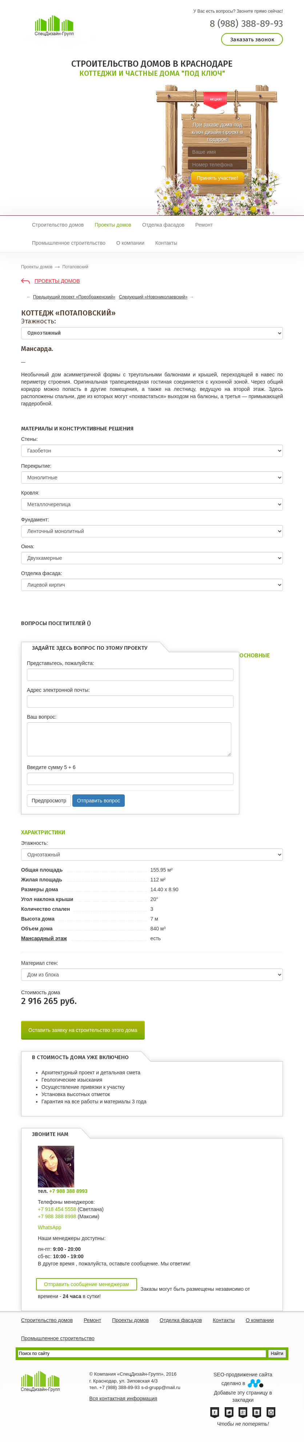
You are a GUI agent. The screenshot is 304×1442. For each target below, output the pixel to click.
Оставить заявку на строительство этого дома (82, 1030)
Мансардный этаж (44, 938)
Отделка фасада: (41, 573)
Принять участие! (217, 178)
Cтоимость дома (40, 992)
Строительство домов (58, 225)
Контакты (166, 243)
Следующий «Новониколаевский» (153, 296)
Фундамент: (35, 519)
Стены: (29, 439)
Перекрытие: (36, 466)
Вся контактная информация (123, 1398)
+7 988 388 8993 (68, 1191)
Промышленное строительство (68, 243)
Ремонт (204, 225)
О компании (130, 243)
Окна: (27, 546)
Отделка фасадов (163, 225)
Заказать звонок (252, 39)
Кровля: (30, 493)
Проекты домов (113, 225)
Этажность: (38, 321)
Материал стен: (39, 963)
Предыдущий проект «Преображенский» (74, 296)
